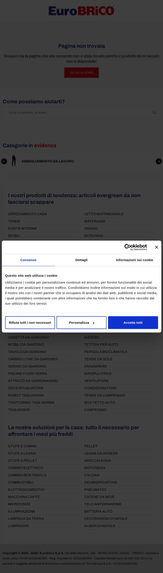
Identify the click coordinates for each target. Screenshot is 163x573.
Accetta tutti (133, 322)
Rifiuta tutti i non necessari (30, 322)
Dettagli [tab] (81, 260)
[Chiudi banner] (156, 247)
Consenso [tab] (28, 260)
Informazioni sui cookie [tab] (134, 260)
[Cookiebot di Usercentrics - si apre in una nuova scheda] (127, 247)
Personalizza (81, 322)
